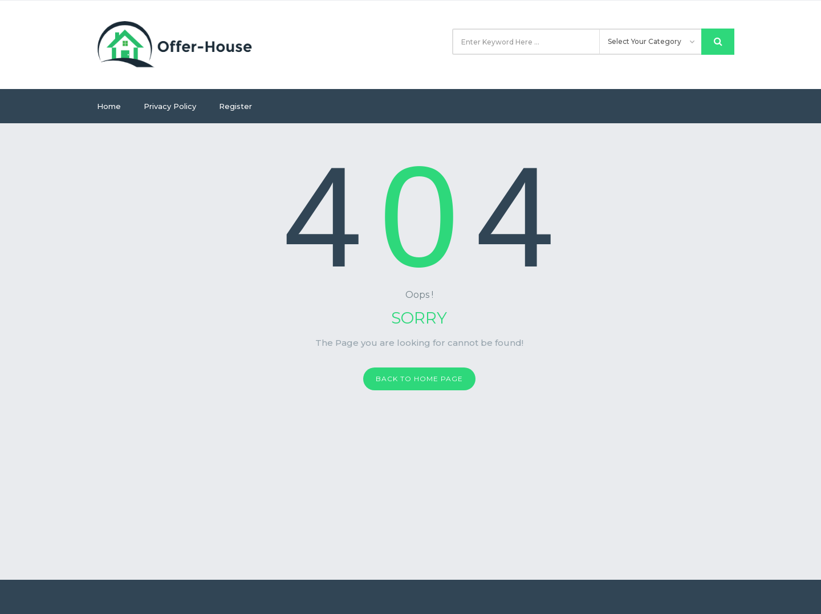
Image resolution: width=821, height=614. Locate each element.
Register (235, 106)
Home (109, 106)
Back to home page (419, 378)
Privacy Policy (170, 106)
